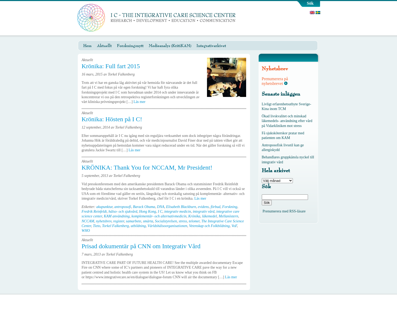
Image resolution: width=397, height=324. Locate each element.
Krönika (194, 216)
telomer (194, 221)
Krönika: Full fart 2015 (111, 66)
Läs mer (141, 102)
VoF (234, 226)
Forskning (229, 207)
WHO (86, 231)
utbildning (138, 226)
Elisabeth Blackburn (181, 207)
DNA (160, 207)
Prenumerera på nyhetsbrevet (275, 81)
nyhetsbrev (103, 221)
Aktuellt (104, 46)
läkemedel (209, 216)
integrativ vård (203, 211)
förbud (215, 207)
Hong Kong (147, 211)
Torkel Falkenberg (115, 226)
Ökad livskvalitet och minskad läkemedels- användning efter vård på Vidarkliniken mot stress (287, 121)
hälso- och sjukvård (123, 211)
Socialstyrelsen (166, 221)
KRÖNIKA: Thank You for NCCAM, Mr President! (147, 167)
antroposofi (122, 207)
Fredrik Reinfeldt (94, 211)
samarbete (133, 221)
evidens (203, 207)
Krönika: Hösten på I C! (112, 119)
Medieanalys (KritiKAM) (170, 46)
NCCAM (88, 221)
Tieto (96, 226)
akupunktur (104, 207)
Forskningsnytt (130, 46)
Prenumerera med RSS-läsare (284, 211)
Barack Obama (144, 207)
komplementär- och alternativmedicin (159, 216)
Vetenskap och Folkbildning (209, 226)
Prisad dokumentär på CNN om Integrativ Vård (141, 246)
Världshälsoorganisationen (167, 226)
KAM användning (117, 216)
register (118, 221)
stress (183, 221)
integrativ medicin (177, 211)
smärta (148, 221)
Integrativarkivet (211, 46)
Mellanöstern (228, 216)
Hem (87, 46)
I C (160, 211)
